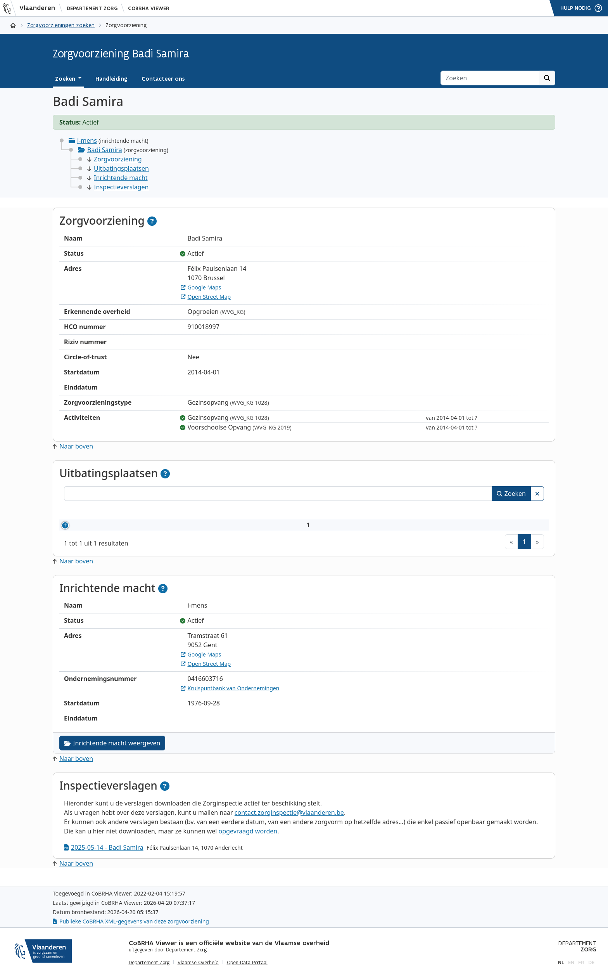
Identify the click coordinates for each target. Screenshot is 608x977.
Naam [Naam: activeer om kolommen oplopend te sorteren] (139, 511)
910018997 (98, 529)
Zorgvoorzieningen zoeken (61, 25)
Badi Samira (104, 150)
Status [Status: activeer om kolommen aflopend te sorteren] (495, 511)
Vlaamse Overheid (198, 962)
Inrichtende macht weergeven (112, 752)
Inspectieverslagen (118, 187)
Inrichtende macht (117, 177)
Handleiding (111, 79)
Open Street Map (206, 296)
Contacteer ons (163, 79)
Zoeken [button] (66, 79)
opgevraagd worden (248, 840)
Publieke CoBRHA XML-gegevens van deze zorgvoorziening (131, 921)
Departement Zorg (92, 8)
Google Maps (201, 287)
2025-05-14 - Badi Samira (103, 856)
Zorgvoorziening (114, 159)
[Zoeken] (489, 78)
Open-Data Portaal (247, 962)
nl (561, 962)
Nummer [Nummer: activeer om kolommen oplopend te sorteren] (86, 511)
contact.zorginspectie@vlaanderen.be (289, 822)
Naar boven (73, 446)
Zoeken (511, 493)
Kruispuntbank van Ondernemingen (230, 697)
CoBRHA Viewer (148, 8)
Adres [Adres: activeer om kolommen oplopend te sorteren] (263, 511)
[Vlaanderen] (31, 8)
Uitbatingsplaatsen (118, 168)
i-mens (87, 140)
